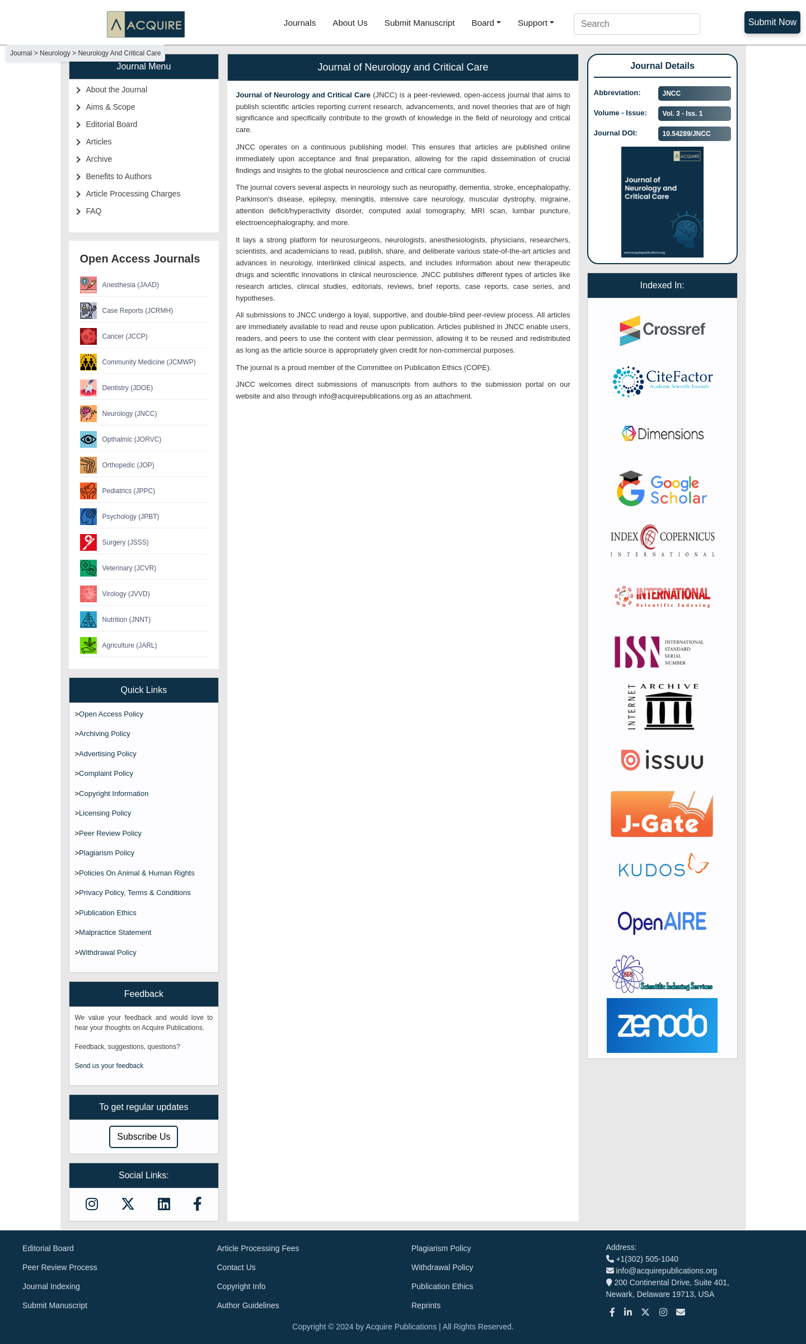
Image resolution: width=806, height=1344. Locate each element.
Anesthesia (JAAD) (119, 285)
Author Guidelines (248, 1305)
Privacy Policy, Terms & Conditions (135, 892)
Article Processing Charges (133, 193)
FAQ (94, 211)
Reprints (426, 1305)
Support (532, 22)
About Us (349, 22)
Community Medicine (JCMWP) (138, 362)
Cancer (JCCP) (114, 336)
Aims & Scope (110, 106)
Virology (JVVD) (115, 594)
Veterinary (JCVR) (118, 568)
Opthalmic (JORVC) (121, 439)
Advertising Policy (108, 754)
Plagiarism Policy (106, 853)
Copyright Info (241, 1286)
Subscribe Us (143, 1136)
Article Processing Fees (258, 1248)
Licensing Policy (105, 813)
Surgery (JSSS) (114, 542)
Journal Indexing (51, 1286)
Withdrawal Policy (108, 952)
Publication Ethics (108, 913)
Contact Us (236, 1267)
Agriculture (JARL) (118, 645)
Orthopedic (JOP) (117, 465)
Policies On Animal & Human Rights (137, 873)
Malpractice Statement (115, 932)
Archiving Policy (104, 733)
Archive (99, 158)
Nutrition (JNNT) (115, 619)
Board (483, 22)
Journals (300, 22)
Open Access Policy (111, 714)
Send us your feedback (109, 1066)
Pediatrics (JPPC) (118, 491)
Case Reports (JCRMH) (127, 310)
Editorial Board (112, 124)
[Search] (637, 24)
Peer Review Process (59, 1267)
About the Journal (117, 89)
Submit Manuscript (420, 22)
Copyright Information (113, 793)
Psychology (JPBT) (120, 516)
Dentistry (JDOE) (116, 388)
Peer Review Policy (110, 833)
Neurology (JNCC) (118, 413)
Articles (99, 141)
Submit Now (772, 22)
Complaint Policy (106, 773)
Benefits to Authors (119, 176)
